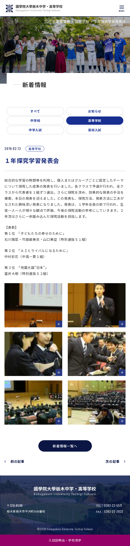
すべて (35, 111)
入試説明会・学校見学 (65, 540)
